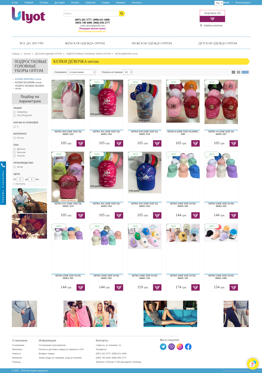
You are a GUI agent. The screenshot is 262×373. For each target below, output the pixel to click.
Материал (20, 133)
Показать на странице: (112, 72)
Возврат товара (47, 353)
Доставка (59, 2)
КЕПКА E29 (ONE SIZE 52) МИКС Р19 (144, 132)
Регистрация (242, 2)
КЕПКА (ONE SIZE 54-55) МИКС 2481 (221, 276)
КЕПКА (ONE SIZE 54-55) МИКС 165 (183, 276)
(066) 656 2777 (101, 22)
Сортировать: (61, 72)
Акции (18, 108)
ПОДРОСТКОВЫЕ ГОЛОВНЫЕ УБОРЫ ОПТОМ (31, 66)
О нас (15, 2)
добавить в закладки (213, 25)
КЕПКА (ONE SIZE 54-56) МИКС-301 (68, 276)
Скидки (105, 2)
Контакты (137, 2)
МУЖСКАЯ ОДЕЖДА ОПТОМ (152, 43)
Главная (28, 2)
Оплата (75, 2)
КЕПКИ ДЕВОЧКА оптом (28, 79)
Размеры (120, 2)
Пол (16, 145)
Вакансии (17, 357)
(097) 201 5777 (83, 19)
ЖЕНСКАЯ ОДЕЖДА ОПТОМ (85, 43)
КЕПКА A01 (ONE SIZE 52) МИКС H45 (144, 204)
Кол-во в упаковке (26, 122)
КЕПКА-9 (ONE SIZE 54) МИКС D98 (182, 132)
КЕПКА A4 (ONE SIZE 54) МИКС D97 (221, 132)
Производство (23, 162)
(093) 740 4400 (83, 22)
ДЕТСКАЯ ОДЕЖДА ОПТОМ (217, 43)
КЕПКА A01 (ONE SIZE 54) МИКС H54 (106, 132)
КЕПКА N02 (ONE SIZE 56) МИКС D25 (68, 132)
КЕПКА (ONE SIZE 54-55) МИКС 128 (144, 276)
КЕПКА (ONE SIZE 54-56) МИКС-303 (183, 204)
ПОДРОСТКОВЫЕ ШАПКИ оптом (29, 87)
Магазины (17, 349)
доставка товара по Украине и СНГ (66, 349)
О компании (18, 345)
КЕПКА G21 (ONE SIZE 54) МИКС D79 (68, 204)
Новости (16, 353)
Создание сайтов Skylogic (236, 370)
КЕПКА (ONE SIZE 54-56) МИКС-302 (221, 204)
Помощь (16, 362)
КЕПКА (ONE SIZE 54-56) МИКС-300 (106, 276)
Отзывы (44, 2)
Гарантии (90, 2)
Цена (17, 174)
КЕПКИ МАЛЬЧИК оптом (28, 82)
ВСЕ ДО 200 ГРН (31, 43)
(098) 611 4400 (101, 19)
